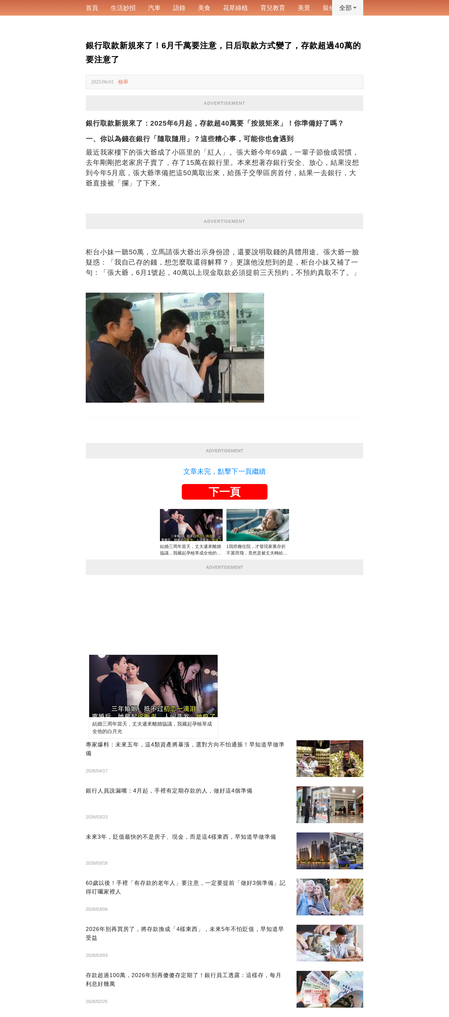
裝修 (329, 7)
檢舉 (123, 81)
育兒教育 (272, 7)
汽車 (154, 7)
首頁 (92, 7)
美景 (304, 7)
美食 (204, 7)
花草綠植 (235, 7)
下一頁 (224, 492)
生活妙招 (123, 7)
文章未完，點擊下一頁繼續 (224, 471)
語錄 (179, 7)
